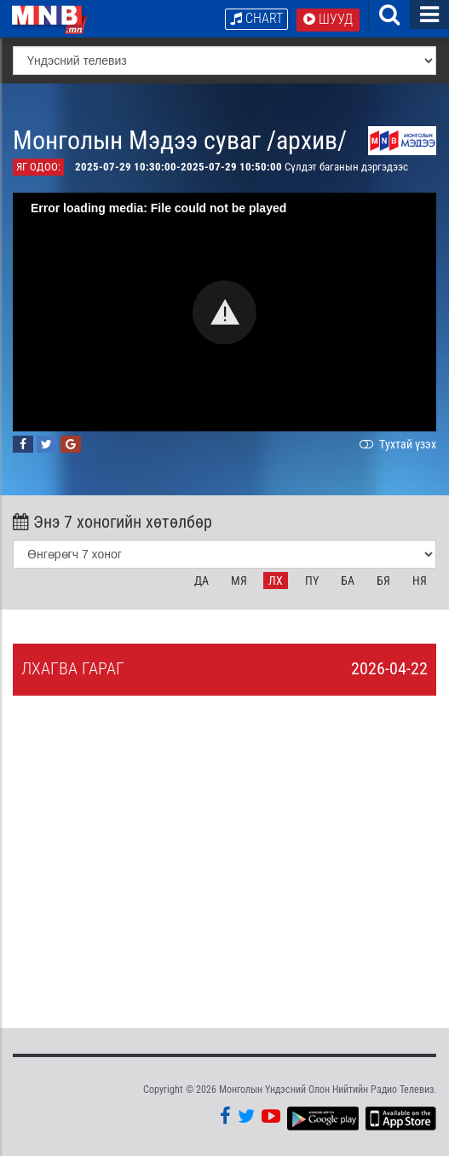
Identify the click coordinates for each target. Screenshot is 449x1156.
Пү (312, 580)
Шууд (328, 19)
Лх (275, 580)
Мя (239, 580)
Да (201, 580)
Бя (383, 580)
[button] (224, 312)
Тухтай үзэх (396, 444)
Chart (256, 18)
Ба (347, 580)
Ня (419, 580)
